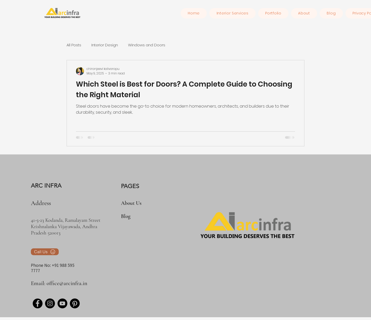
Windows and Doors (146, 45)
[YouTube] (62, 303)
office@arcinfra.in (67, 283)
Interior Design (104, 45)
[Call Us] (45, 251)
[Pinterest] (75, 303)
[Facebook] (38, 303)
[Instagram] (50, 303)
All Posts (74, 45)
